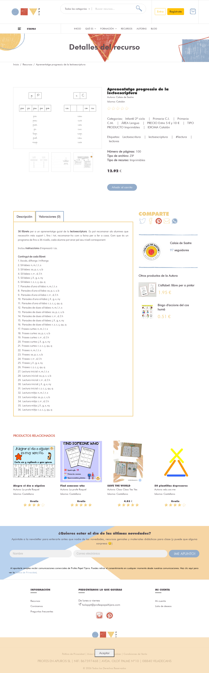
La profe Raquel (30, 489)
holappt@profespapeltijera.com (101, 604)
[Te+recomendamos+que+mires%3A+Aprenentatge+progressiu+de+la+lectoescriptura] (151, 221)
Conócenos (37, 606)
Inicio (77, 28)
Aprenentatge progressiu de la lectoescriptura (139, 91)
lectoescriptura (159, 136)
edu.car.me (169, 489)
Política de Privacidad (25, 572)
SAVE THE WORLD (118, 485)
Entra (160, 11)
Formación (108, 28)
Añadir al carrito (122, 187)
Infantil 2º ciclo (135, 118)
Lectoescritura (132, 136)
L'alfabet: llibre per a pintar (176, 285)
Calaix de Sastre (125, 96)
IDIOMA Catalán (159, 127)
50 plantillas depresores (171, 485)
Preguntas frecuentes (36, 615)
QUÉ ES (90, 28)
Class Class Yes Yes (126, 489)
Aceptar (104, 653)
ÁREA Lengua (130, 122)
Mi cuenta (161, 600)
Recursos (126, 28)
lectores (114, 141)
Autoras (142, 28)
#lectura (182, 136)
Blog (154, 28)
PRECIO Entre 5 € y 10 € (163, 122)
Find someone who (72, 485)
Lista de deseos (164, 606)
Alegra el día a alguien (29, 485)
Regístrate (176, 11)
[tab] (24, 216)
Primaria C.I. (161, 118)
